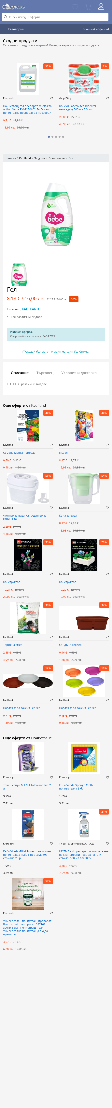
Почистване (57, 158)
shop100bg (65, 98)
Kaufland (25, 158)
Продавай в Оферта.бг (96, 29)
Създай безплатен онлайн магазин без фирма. (55, 351)
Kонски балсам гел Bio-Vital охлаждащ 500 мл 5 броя (77, 107)
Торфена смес (12, 645)
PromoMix (8, 98)
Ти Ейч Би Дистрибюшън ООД (76, 843)
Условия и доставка (79, 372)
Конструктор (11, 582)
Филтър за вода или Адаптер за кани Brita (25, 517)
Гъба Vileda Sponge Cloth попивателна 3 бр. (76, 787)
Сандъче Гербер (70, 645)
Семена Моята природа (19, 452)
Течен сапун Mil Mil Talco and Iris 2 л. (27, 787)
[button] (49, 137)
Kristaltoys (9, 777)
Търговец (44, 372)
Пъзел (63, 452)
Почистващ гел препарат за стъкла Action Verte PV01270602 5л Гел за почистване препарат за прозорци (27, 109)
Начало (11, 158)
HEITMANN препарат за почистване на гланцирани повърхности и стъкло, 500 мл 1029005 (83, 855)
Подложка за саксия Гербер (21, 708)
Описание (20, 372)
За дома (39, 158)
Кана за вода (68, 515)
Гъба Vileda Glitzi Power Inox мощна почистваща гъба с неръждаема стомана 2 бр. (27, 855)
